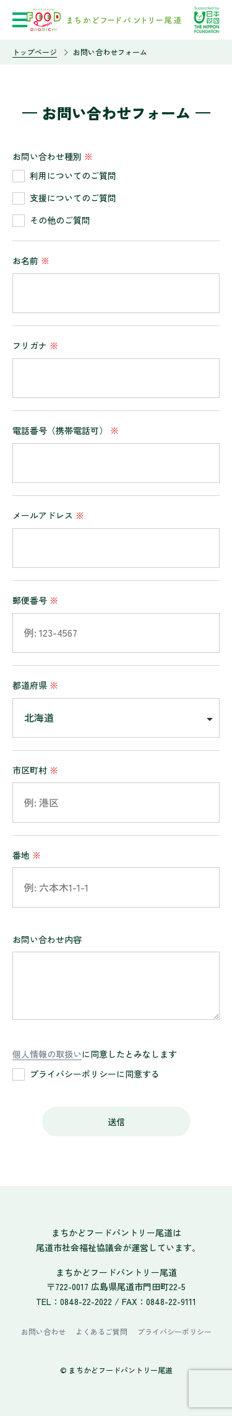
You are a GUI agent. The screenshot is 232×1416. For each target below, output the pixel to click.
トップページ (34, 51)
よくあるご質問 (101, 1331)
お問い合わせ (43, 1331)
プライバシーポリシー (174, 1331)
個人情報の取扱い (47, 1054)
